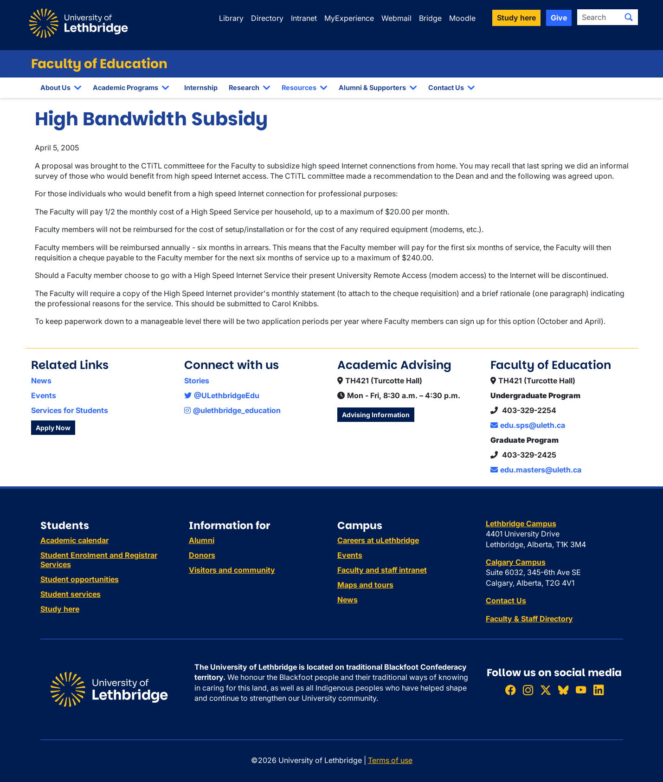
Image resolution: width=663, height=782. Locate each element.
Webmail (396, 18)
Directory (267, 18)
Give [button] (559, 17)
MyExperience (349, 18)
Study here (59, 609)
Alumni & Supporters (372, 87)
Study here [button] (516, 17)
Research (244, 87)
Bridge (430, 18)
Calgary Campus (516, 562)
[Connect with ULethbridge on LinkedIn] (598, 690)
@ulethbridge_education (232, 410)
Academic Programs (125, 87)
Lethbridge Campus (521, 523)
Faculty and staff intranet (382, 570)
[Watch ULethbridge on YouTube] (580, 690)
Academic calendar (74, 540)
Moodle (462, 18)
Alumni (201, 540)
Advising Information (376, 415)
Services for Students (69, 410)
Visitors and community (232, 570)
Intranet (304, 18)
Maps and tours (365, 584)
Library (231, 18)
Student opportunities (79, 579)
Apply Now (53, 428)
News (41, 380)
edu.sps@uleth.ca (527, 425)
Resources (299, 87)
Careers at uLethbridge (378, 540)
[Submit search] (628, 17)
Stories (196, 380)
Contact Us (446, 87)
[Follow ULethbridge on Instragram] (528, 690)
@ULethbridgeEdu (221, 395)
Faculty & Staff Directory (529, 618)
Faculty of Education (99, 64)
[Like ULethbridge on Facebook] (510, 690)
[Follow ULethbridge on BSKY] (563, 690)
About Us (55, 87)
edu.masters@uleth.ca (535, 469)
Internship (201, 87)
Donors (202, 555)
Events (43, 395)
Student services (70, 594)
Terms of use (390, 760)
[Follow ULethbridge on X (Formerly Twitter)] (545, 690)
